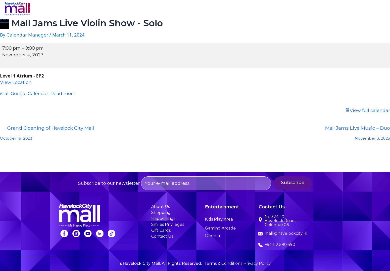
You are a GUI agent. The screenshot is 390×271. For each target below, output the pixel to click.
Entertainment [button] (250, 9)
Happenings (288, 9)
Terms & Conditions (223, 263)
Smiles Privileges (329, 9)
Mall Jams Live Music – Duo (292, 134)
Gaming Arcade (220, 228)
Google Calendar (29, 93)
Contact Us (368, 9)
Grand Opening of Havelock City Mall (97, 134)
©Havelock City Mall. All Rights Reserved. (160, 263)
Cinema (212, 235)
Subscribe (305, 182)
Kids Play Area (219, 219)
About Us (184, 9)
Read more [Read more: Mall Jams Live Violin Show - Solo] (62, 93)
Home (156, 9)
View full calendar (370, 110)
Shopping (214, 9)
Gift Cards (161, 230)
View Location (16, 82)
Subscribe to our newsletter (174, 183)
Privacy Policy (257, 263)
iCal (4, 93)
